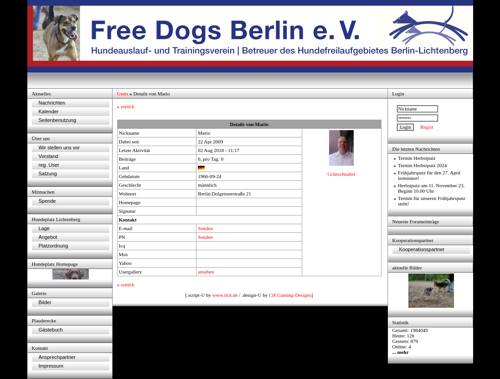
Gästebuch (51, 329)
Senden (205, 228)
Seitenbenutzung (58, 120)
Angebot (48, 237)
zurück (125, 106)
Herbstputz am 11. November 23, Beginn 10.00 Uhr (431, 188)
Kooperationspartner (422, 249)
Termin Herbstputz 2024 (422, 165)
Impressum (51, 365)
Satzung (48, 173)
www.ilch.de (225, 295)
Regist (426, 127)
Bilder (45, 302)
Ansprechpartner (57, 357)
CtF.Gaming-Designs (290, 295)
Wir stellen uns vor (59, 147)
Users (123, 93)
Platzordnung (53, 245)
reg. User (49, 165)
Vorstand (48, 156)
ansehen (206, 271)
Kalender (49, 111)
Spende (47, 201)
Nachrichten (52, 102)
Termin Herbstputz (417, 158)
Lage (44, 228)
